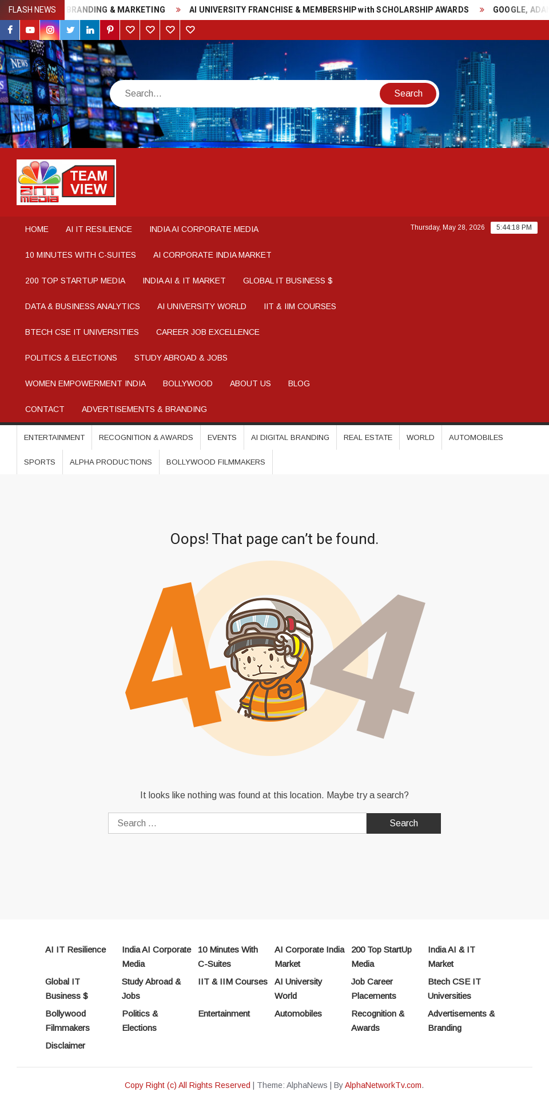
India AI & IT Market (184, 280)
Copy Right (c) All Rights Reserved (187, 1085)
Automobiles (476, 437)
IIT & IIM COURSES (300, 306)
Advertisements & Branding (144, 409)
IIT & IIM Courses (233, 981)
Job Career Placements (373, 989)
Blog (299, 383)
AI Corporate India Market (212, 254)
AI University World (201, 306)
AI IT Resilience (99, 229)
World (421, 437)
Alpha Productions (111, 462)
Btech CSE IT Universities (454, 989)
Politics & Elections (71, 357)
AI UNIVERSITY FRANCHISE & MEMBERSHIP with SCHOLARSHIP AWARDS (342, 10)
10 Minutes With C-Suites (80, 254)
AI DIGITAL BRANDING (290, 437)
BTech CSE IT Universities (82, 332)
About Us (250, 383)
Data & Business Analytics (82, 306)
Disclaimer (65, 1045)
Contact (45, 409)
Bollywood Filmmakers (215, 462)
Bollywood (188, 383)
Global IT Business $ (288, 280)
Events (222, 437)
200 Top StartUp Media (75, 280)
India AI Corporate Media (203, 229)
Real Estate (368, 437)
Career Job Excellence (208, 332)
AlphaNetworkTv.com (383, 1085)
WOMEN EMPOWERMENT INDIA (85, 383)
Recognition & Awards (146, 437)
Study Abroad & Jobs (181, 357)
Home (37, 229)
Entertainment (54, 437)
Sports (39, 462)
